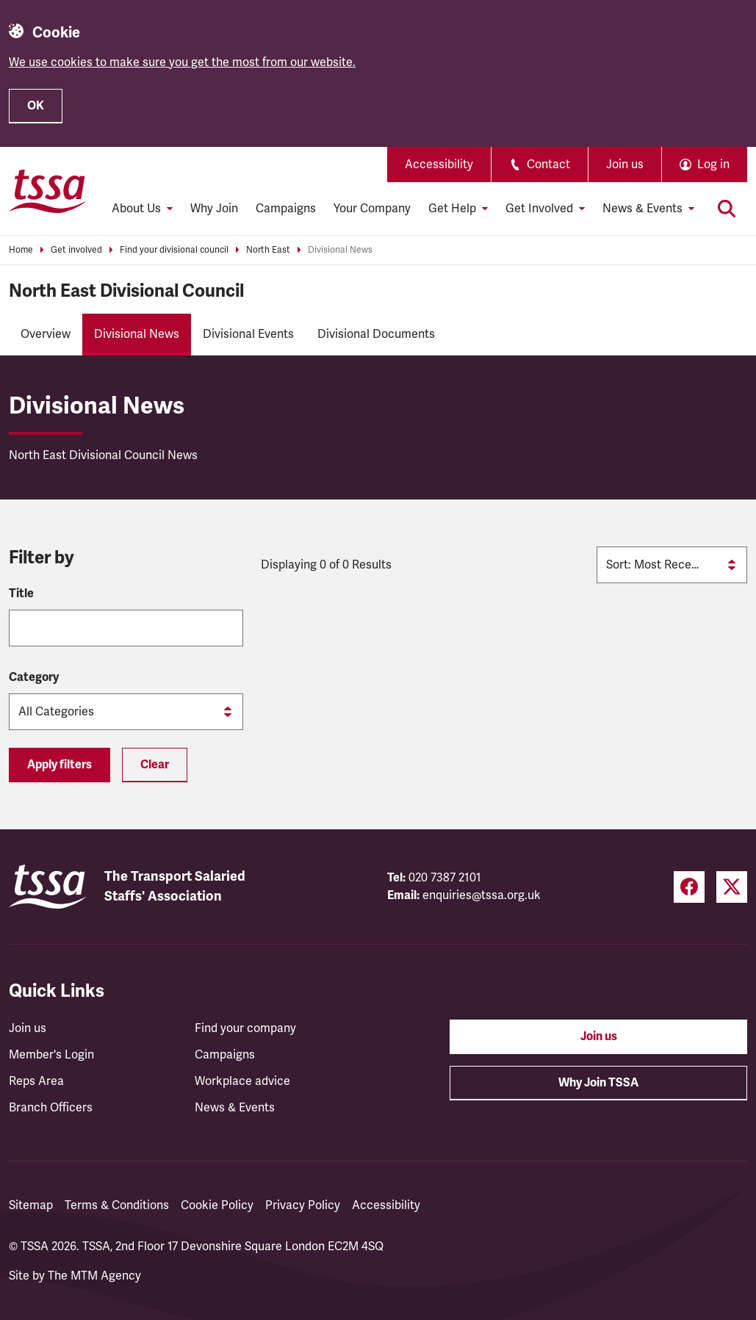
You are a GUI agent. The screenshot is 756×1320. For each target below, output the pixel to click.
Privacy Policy (302, 1205)
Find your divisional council (174, 250)
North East (268, 250)
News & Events (235, 1107)
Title (21, 593)
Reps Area (36, 1081)
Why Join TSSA (598, 1082)
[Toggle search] (726, 208)
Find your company (245, 1028)
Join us (625, 164)
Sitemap (31, 1205)
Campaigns (286, 208)
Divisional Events (248, 334)
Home (21, 250)
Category (34, 677)
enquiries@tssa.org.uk (481, 895)
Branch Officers (51, 1107)
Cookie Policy (217, 1205)
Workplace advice (242, 1081)
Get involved (76, 250)
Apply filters (59, 764)
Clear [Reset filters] (154, 764)
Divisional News (340, 250)
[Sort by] (672, 565)
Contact (539, 164)
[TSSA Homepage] (48, 191)
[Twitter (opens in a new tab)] (731, 887)
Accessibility (439, 164)
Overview (46, 334)
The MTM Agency (94, 1276)
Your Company (372, 208)
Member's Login (51, 1054)
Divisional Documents (376, 334)
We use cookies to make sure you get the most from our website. (182, 62)
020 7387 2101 (444, 877)
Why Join (214, 208)
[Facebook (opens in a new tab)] (689, 887)
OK (35, 105)
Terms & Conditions (117, 1205)
